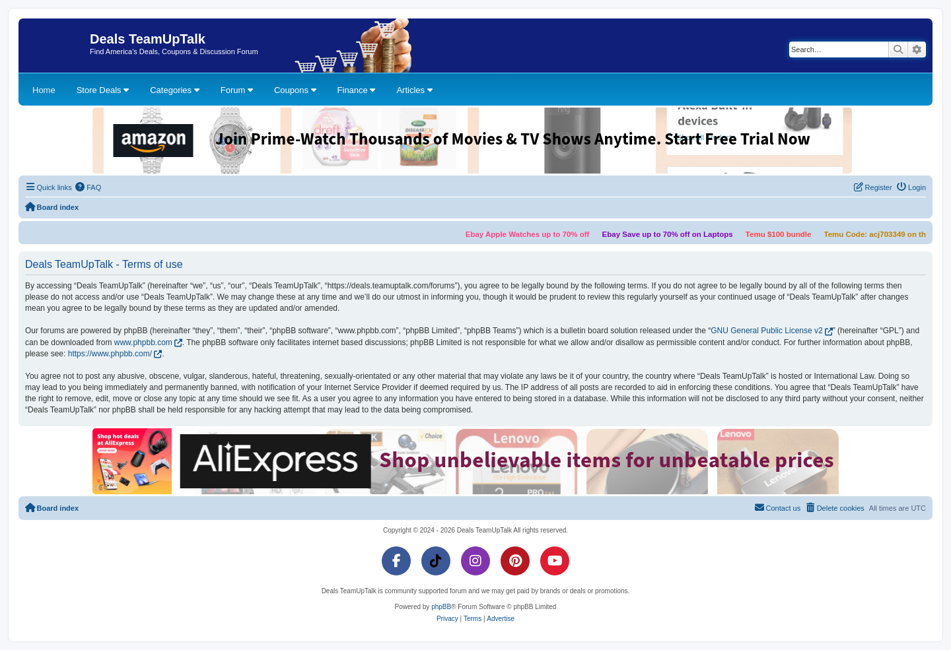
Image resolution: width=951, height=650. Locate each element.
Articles (414, 90)
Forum (237, 90)
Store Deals (103, 90)
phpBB (441, 606)
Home (43, 90)
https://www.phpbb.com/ (110, 353)
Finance (356, 90)
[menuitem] (88, 187)
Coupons (295, 90)
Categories (174, 90)
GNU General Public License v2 (766, 330)
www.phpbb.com (143, 342)
